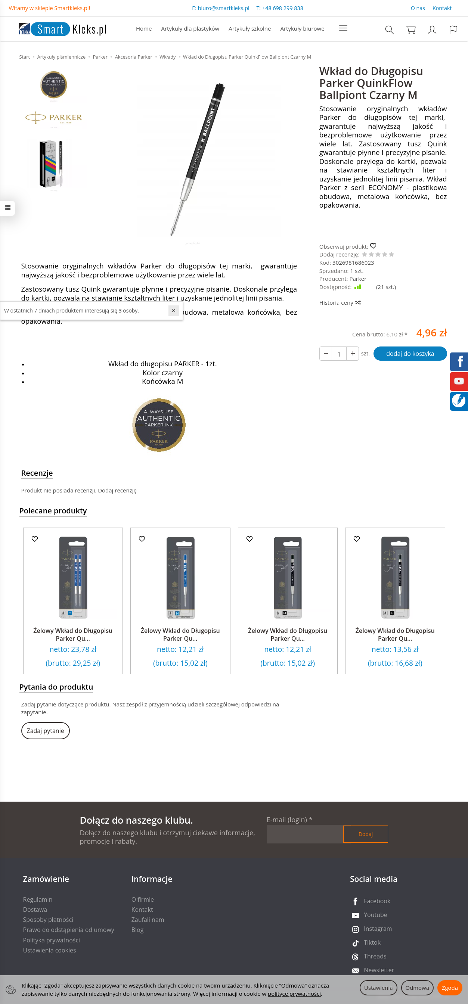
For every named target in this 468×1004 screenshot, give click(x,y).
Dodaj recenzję (117, 490)
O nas (418, 8)
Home (144, 28)
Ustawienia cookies (49, 950)
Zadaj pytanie (45, 731)
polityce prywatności (294, 993)
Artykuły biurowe (302, 28)
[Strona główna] (55, 27)
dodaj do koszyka (410, 353)
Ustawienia (378, 987)
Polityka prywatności (51, 940)
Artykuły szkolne (250, 28)
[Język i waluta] (453, 29)
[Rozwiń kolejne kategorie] (343, 28)
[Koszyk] (411, 29)
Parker (357, 278)
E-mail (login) (287, 819)
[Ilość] (339, 353)
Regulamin (38, 899)
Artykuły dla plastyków (190, 28)
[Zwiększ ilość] (325, 353)
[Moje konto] (432, 29)
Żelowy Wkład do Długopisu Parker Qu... (72, 635)
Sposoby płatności (48, 920)
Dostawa (35, 909)
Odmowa (417, 987)
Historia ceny (339, 302)
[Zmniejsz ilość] (352, 353)
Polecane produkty (53, 511)
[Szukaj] (389, 29)
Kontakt (442, 8)
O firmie (142, 899)
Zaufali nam (147, 920)
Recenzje (37, 473)
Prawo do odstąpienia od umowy (68, 930)
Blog (137, 930)
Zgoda (450, 987)
